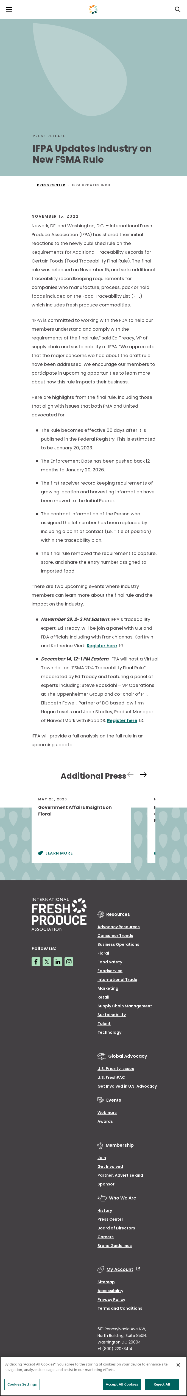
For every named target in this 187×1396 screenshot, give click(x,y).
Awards (105, 1121)
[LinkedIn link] (58, 961)
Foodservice (109, 971)
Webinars (107, 1112)
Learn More (59, 853)
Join (101, 1157)
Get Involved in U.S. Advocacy (127, 1086)
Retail (103, 997)
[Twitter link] (47, 961)
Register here (102, 646)
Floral (103, 953)
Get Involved (110, 1166)
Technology (109, 1032)
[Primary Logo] (93, 9)
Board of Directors (116, 1228)
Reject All (162, 1384)
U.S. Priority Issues (115, 1068)
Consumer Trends (115, 935)
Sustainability (111, 1015)
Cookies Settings (22, 1384)
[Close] (178, 1365)
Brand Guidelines (114, 1245)
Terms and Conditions (119, 1308)
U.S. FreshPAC (111, 1077)
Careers (105, 1237)
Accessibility (110, 1290)
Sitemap (106, 1282)
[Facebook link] (36, 961)
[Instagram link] (69, 961)
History (104, 1210)
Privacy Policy (111, 1299)
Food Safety (109, 962)
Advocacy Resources (118, 927)
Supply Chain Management (124, 1006)
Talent (104, 1023)
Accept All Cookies (122, 1384)
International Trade (117, 979)
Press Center (110, 1219)
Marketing (107, 988)
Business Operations (118, 944)
